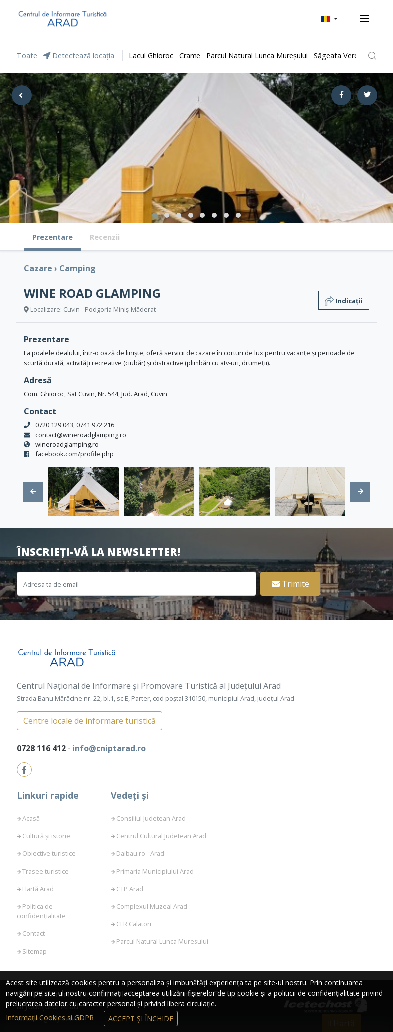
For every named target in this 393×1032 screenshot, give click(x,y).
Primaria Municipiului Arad (155, 871)
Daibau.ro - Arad (140, 853)
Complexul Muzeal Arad (151, 906)
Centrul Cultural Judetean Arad (161, 835)
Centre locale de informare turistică (89, 720)
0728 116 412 (42, 748)
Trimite (290, 583)
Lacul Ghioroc (151, 55)
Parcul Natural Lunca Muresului (162, 941)
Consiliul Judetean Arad (151, 818)
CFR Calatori (133, 923)
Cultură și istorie (46, 835)
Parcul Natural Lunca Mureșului (257, 55)
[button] (329, 18)
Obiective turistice (49, 853)
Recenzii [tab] (105, 237)
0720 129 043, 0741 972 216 (74, 424)
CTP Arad (129, 888)
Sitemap (34, 951)
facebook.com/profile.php (74, 453)
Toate (27, 55)
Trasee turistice (45, 871)
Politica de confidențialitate (41, 911)
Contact (33, 933)
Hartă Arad (38, 888)
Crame (189, 55)
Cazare (39, 268)
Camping (77, 268)
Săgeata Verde (338, 55)
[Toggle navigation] (365, 18)
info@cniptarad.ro (109, 748)
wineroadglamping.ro (67, 444)
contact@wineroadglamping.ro (80, 434)
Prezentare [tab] (52, 237)
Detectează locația (78, 55)
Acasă (31, 818)
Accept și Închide (140, 1018)
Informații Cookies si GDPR (51, 1017)
